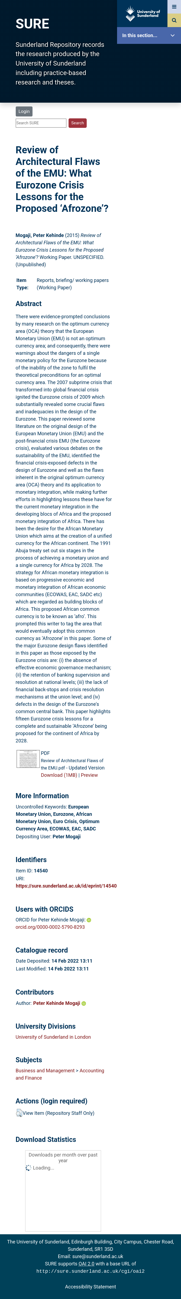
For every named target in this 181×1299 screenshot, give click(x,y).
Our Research (150, 69)
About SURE (150, 86)
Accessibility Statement (90, 1286)
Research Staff (150, 172)
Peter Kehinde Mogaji (59, 1003)
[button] (19, 1113)
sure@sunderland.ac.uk (97, 1256)
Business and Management (45, 1070)
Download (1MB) (59, 775)
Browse (150, 104)
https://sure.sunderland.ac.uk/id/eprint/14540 (66, 886)
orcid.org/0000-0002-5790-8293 (50, 927)
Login (24, 111)
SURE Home (150, 52)
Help (150, 190)
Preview (89, 775)
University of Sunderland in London (53, 1037)
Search (150, 121)
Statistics (150, 155)
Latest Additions (150, 138)
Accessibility (150, 207)
